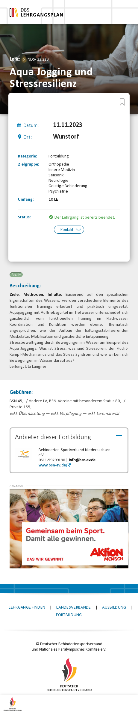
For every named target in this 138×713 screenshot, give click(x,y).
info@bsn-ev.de (82, 459)
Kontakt (66, 229)
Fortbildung (69, 614)
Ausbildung (114, 607)
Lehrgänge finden (27, 607)
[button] (22, 498)
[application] (69, 528)
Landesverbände (73, 607)
